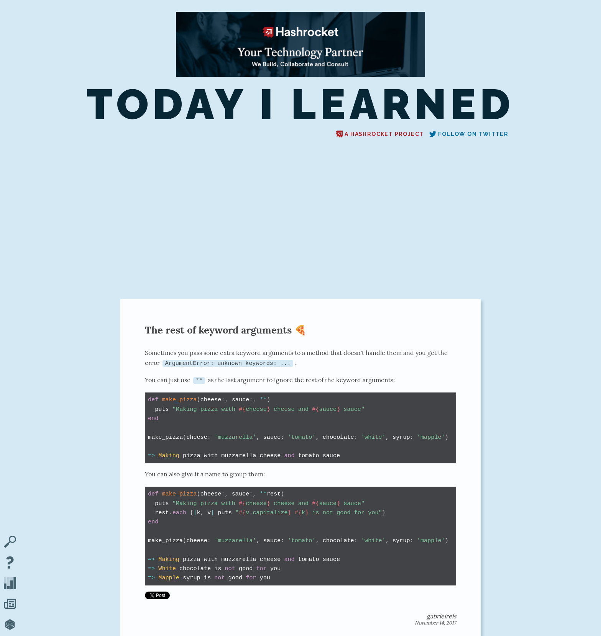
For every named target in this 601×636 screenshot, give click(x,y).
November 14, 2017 (435, 623)
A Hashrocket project (380, 134)
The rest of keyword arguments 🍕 (226, 330)
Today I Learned (300, 104)
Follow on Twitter (468, 134)
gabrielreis (441, 616)
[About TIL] (10, 563)
